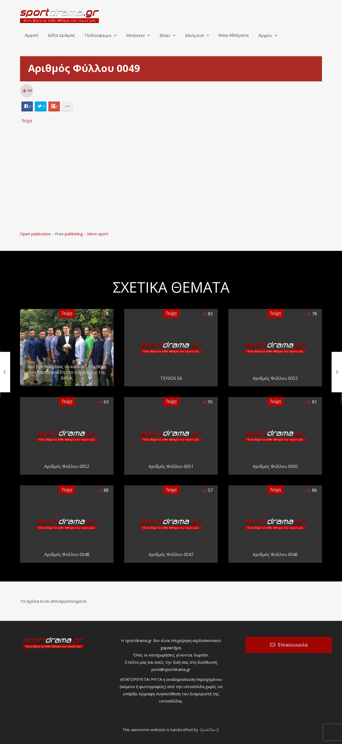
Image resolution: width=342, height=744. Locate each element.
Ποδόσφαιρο (98, 36)
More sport (97, 233)
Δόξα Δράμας (61, 35)
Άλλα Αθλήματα (234, 35)
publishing (74, 233)
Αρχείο (265, 36)
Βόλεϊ (165, 36)
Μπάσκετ (135, 36)
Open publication (35, 233)
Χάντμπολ (194, 36)
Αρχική (31, 35)
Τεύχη (26, 120)
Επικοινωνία (293, 644)
